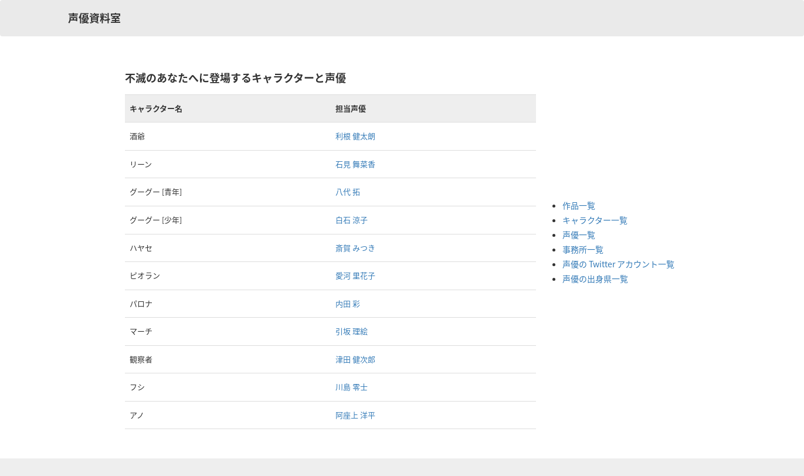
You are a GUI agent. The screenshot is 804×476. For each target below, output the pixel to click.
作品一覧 (578, 205)
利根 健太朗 (355, 135)
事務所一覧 (582, 249)
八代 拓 (347, 191)
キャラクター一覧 (594, 220)
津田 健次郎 (355, 359)
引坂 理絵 (351, 330)
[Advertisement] (609, 129)
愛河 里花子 (355, 275)
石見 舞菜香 (355, 163)
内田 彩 (347, 303)
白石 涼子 (351, 219)
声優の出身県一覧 (595, 278)
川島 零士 (351, 386)
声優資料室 (94, 18)
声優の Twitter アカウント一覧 (618, 264)
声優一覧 (578, 234)
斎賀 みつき (355, 247)
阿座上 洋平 (355, 414)
